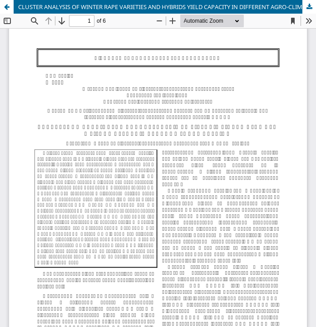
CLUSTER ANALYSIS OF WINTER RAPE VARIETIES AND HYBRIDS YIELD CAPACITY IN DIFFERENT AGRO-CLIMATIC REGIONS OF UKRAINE (167, 7)
